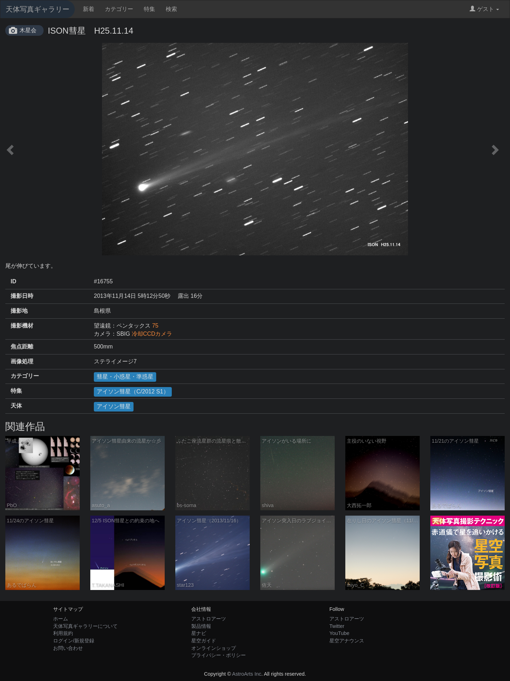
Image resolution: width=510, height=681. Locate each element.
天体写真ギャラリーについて (85, 626)
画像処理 (22, 361)
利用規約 (63, 633)
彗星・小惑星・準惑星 (125, 377)
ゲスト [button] (484, 9)
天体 (16, 406)
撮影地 (19, 311)
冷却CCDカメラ (152, 334)
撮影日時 (22, 296)
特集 (149, 9)
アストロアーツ (208, 619)
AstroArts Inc (246, 674)
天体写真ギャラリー (37, 9)
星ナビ (198, 633)
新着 (88, 9)
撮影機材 (22, 326)
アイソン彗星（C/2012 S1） (133, 391)
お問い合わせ (68, 648)
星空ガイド (203, 640)
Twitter (336, 626)
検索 (171, 9)
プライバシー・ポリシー (218, 655)
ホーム (60, 619)
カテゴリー (119, 9)
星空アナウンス (346, 640)
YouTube (339, 633)
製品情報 (201, 626)
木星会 (27, 30)
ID (13, 281)
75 (155, 326)
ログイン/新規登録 (73, 640)
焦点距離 (22, 347)
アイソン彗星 (114, 406)
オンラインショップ (213, 648)
